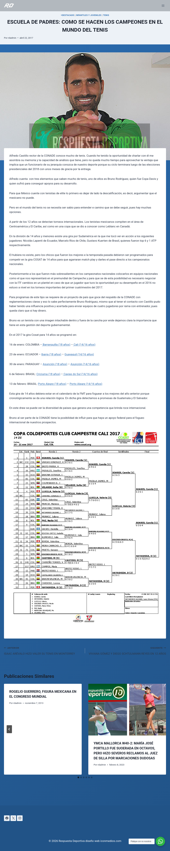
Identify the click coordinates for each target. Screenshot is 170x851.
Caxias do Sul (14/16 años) (80, 374)
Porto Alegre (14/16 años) (86, 383)
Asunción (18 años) (55, 364)
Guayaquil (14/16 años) (79, 354)
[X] (13, 818)
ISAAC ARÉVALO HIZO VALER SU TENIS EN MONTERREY (43, 650)
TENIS (106, 15)
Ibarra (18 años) (51, 354)
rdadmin (12, 37)
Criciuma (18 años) (48, 374)
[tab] (78, 777)
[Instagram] (20, 818)
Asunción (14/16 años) (85, 364)
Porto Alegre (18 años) (52, 383)
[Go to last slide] (9, 729)
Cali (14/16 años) (84, 344)
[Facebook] (7, 818)
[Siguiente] (160, 729)
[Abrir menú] (163, 5)
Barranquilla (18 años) (56, 344)
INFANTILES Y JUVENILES (88, 15)
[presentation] (127, 709)
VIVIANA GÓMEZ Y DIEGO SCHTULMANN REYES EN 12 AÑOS (127, 650)
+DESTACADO (67, 15)
